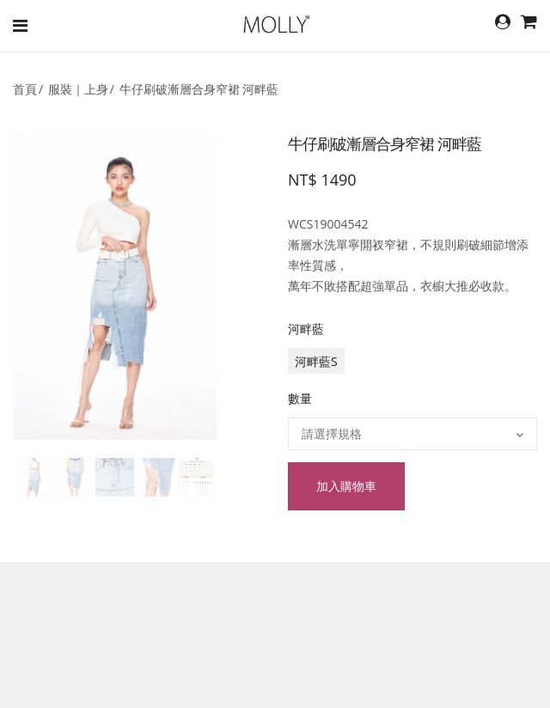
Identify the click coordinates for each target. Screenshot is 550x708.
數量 (300, 398)
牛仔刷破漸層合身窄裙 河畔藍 (199, 89)
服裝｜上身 (78, 89)
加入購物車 (346, 486)
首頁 (25, 89)
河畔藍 (306, 328)
